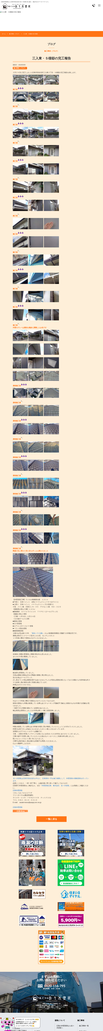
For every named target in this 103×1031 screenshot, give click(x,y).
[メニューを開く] (99, 5)
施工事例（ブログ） (20, 68)
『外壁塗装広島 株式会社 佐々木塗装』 (55, 785)
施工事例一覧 (84, 1026)
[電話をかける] (93, 5)
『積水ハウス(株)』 (37, 633)
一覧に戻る (51, 819)
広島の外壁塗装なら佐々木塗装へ (65, 1027)
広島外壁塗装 (17, 807)
